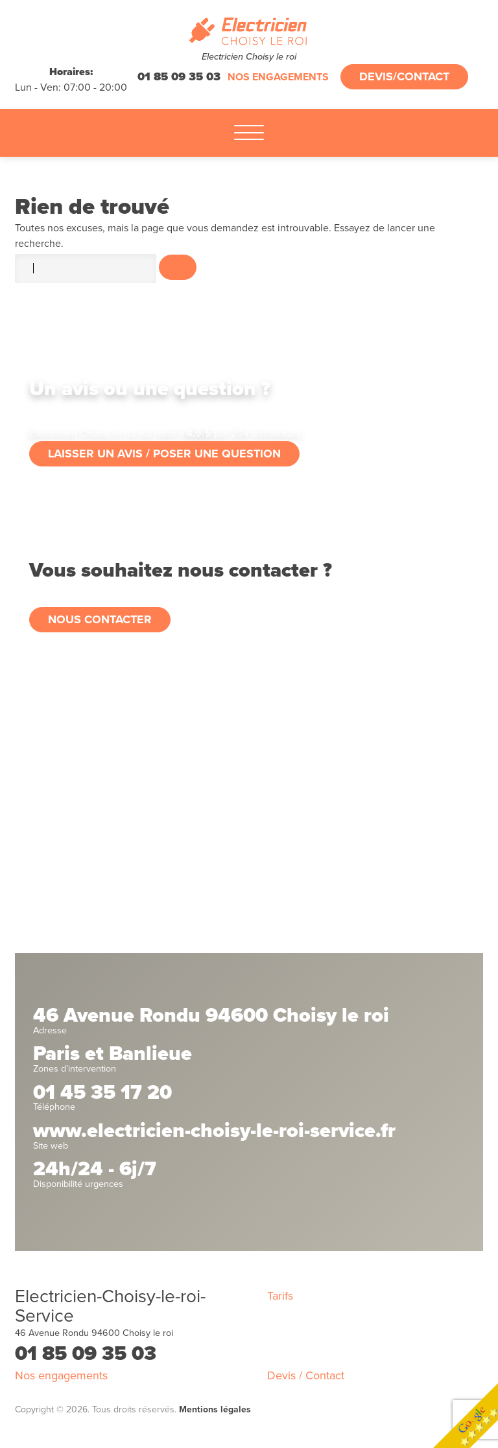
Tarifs (280, 1296)
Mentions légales (215, 1409)
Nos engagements (278, 77)
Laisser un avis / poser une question (164, 453)
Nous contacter (100, 619)
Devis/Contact (404, 76)
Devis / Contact (305, 1375)
